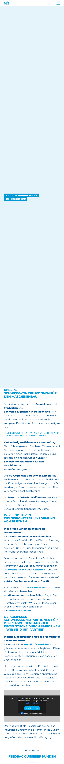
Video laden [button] (33, 708)
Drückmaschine (20, 610)
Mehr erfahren (32, 703)
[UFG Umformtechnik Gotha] (15, 3)
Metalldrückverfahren (37, 644)
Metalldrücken (17, 569)
